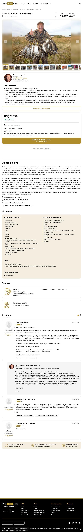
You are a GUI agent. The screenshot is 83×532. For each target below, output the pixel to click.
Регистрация (70, 508)
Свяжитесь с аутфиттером (41, 108)
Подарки (53, 512)
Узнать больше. (24, 530)
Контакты (24, 512)
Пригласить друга (55, 510)
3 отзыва (25, 78)
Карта (35, 506)
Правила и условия (39, 510)
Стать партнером (71, 510)
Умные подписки (55, 506)
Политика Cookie (38, 514)
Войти (68, 506)
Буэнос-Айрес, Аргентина (10, 16)
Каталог (36, 508)
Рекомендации (55, 508)
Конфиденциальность (40, 512)
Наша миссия (25, 510)
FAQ (52, 514)
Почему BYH (24, 514)
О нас (22, 506)
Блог (22, 508)
